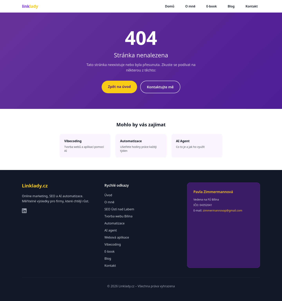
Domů (169, 6)
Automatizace (114, 223)
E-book (211, 6)
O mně (190, 6)
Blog (231, 6)
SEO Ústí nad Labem (119, 209)
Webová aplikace (116, 237)
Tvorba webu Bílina (118, 216)
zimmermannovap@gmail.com (222, 210)
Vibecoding (112, 244)
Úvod (108, 195)
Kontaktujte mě (160, 87)
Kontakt (252, 6)
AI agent (110, 230)
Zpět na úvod (119, 86)
